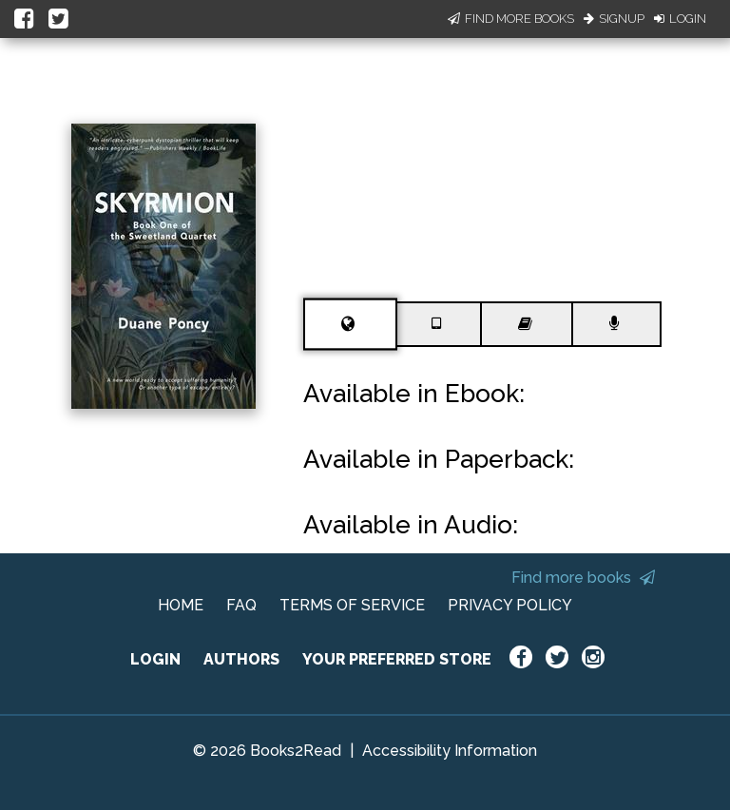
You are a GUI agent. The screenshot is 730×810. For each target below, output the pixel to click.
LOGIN (155, 659)
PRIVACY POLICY (510, 605)
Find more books (583, 578)
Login (680, 18)
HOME (180, 605)
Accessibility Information (449, 751)
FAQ (241, 605)
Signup (614, 18)
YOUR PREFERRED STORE (396, 659)
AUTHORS (241, 659)
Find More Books (511, 18)
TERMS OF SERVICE (352, 605)
